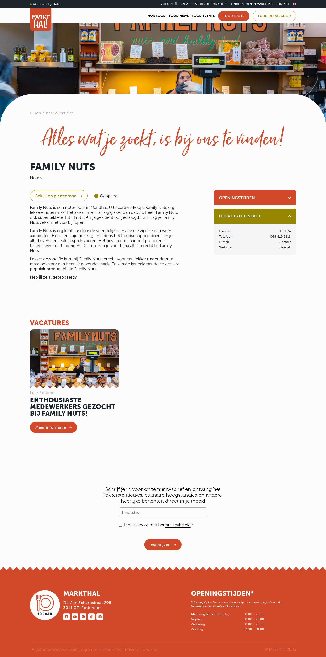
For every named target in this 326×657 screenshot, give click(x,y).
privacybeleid (178, 524)
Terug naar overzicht (53, 113)
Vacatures (188, 4)
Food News (179, 16)
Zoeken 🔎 (169, 4)
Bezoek (285, 247)
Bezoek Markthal (214, 4)
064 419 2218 (280, 236)
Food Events (203, 16)
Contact (282, 4)
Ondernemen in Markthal (251, 4)
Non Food (157, 16)
